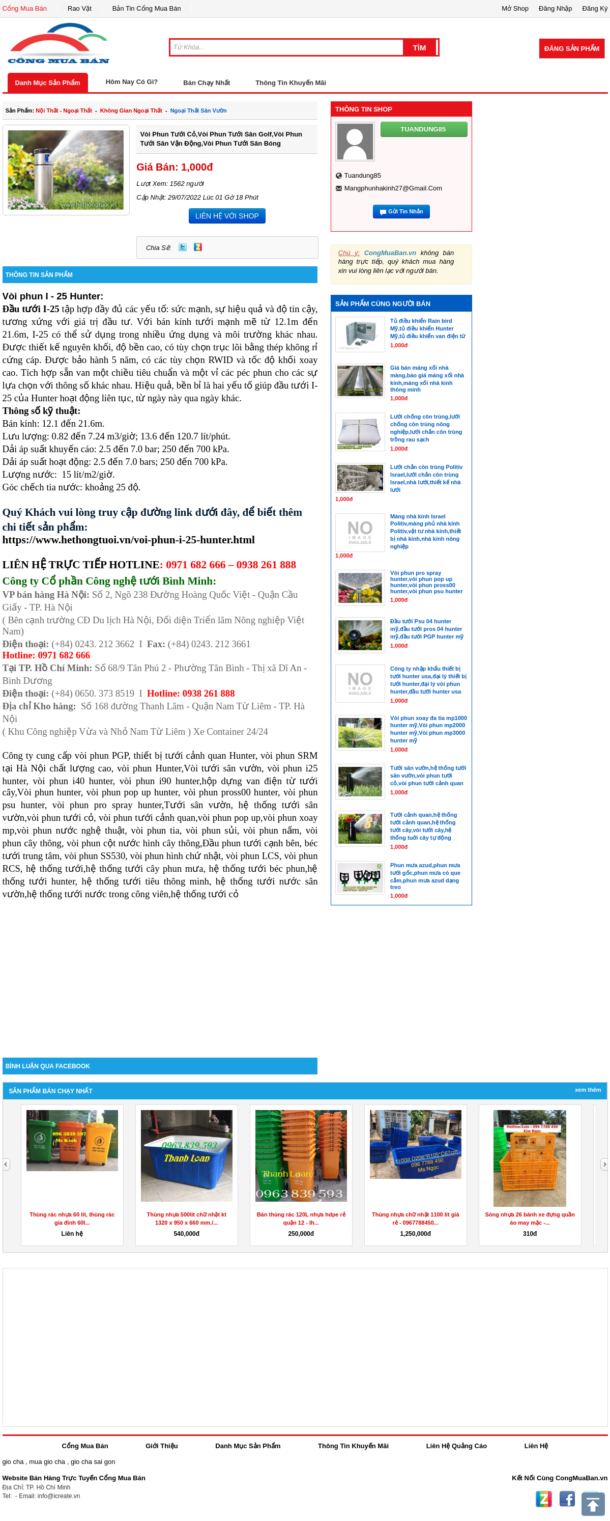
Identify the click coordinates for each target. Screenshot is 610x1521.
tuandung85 (362, 175)
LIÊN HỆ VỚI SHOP (227, 216)
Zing (198, 247)
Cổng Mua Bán (25, 8)
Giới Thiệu (162, 1446)
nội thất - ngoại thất (64, 110)
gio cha (13, 1461)
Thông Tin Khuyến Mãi (290, 83)
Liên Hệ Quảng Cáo (456, 1446)
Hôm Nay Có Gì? (132, 82)
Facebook (567, 1499)
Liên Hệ (536, 1446)
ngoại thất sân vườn (198, 110)
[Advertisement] (160, 971)
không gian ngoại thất (131, 110)
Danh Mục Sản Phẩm (47, 83)
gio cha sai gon (93, 1461)
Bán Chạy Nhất (206, 83)
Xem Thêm (588, 1090)
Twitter (183, 247)
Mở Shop (515, 8)
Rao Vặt (80, 8)
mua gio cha (47, 1461)
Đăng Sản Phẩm (571, 48)
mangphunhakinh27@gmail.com (393, 188)
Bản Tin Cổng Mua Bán (146, 8)
